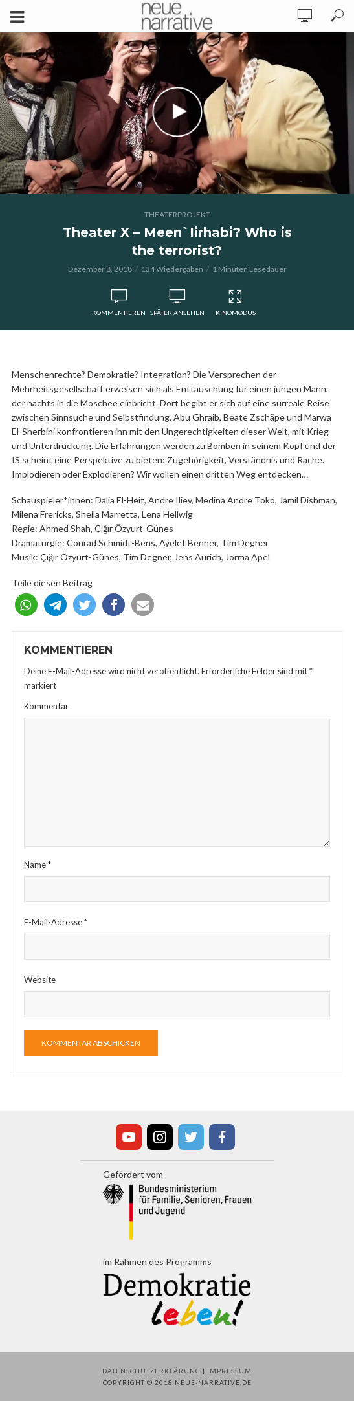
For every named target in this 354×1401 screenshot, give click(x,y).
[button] (26, 604)
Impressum (229, 1370)
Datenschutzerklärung (151, 1370)
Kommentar (46, 706)
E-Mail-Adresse (55, 922)
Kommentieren (119, 312)
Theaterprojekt (177, 214)
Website (40, 980)
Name (37, 864)
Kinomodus (235, 302)
